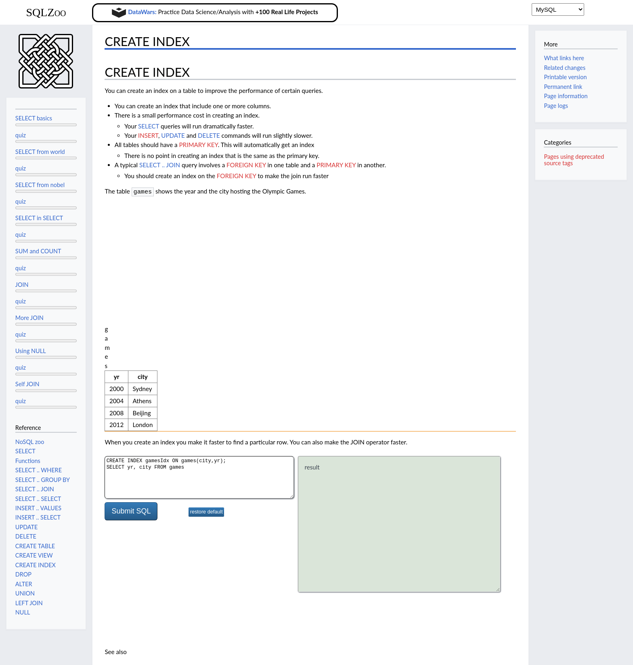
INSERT (148, 135)
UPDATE (173, 135)
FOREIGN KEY (246, 164)
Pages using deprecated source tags (574, 159)
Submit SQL (131, 352)
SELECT (148, 126)
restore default (206, 353)
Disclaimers (110, 654)
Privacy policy (24, 654)
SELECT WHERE (137, 517)
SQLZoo (46, 12)
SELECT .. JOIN (159, 164)
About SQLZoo (69, 654)
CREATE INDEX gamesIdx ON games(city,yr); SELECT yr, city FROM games (199, 318)
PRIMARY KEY (198, 144)
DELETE (209, 135)
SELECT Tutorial (136, 507)
